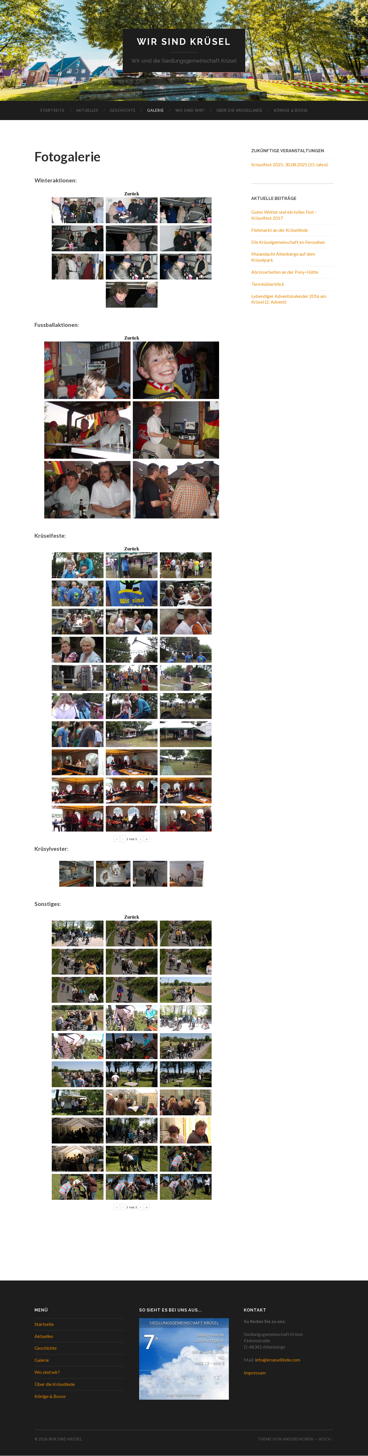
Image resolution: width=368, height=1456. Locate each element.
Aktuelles (87, 110)
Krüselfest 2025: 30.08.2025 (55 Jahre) (289, 164)
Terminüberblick (267, 284)
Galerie (155, 110)
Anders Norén (298, 1439)
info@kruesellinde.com (277, 1360)
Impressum (255, 1373)
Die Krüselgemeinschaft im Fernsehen (288, 242)
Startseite (52, 110)
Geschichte (123, 110)
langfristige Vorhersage (184, 1395)
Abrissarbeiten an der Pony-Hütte (284, 272)
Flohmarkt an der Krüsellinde (279, 230)
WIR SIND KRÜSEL (184, 41)
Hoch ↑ (326, 1439)
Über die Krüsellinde (239, 110)
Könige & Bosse (291, 110)
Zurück (131, 194)
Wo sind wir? (190, 110)
